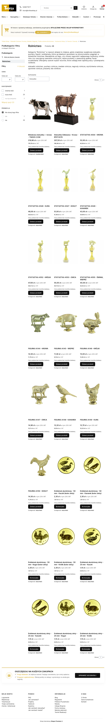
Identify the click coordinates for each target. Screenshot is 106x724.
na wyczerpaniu (10, 98)
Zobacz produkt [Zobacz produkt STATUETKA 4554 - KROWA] (87, 150)
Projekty (31, 702)
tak (6, 116)
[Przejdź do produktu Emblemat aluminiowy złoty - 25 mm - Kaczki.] (92, 536)
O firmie (84, 697)
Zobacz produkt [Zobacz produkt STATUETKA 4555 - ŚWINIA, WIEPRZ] (87, 293)
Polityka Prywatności (62, 702)
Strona (96, 80)
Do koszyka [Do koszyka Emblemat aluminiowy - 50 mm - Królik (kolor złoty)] (60, 578)
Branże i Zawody (72, 41)
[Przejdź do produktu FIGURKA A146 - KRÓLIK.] (92, 323)
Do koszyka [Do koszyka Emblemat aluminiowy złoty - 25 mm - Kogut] (60, 649)
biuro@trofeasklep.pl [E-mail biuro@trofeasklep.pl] (30, 10)
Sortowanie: (32, 75)
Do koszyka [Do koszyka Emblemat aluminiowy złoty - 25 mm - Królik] (86, 649)
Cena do (18, 76)
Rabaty (57, 704)
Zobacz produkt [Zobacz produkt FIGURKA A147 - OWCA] (35, 435)
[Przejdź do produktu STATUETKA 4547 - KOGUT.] (66, 180)
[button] (75, 8)
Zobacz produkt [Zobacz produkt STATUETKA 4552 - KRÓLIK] (35, 293)
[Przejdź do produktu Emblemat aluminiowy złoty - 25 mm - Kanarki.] (40, 607)
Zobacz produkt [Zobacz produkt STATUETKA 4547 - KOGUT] (61, 221)
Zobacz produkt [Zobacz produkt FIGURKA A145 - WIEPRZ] (61, 364)
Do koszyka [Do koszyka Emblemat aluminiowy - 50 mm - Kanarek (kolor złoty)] (86, 506)
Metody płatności (61, 710)
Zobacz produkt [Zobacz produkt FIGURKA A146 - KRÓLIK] (87, 364)
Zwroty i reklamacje (8, 706)
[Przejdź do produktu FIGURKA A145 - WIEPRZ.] (66, 323)
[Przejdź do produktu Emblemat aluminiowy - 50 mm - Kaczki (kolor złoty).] (66, 465)
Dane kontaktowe (87, 699)
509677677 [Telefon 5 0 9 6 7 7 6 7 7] (27, 7)
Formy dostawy (60, 708)
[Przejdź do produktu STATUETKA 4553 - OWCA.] (66, 251)
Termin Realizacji (60, 712)
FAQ (29, 697)
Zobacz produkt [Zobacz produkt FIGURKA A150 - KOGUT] (35, 506)
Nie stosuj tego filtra (12, 112)
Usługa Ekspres (60, 706)
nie (6, 120)
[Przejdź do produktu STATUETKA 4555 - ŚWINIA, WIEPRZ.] (92, 251)
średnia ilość (9, 91)
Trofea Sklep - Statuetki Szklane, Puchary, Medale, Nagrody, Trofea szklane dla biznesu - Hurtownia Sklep (33, 41)
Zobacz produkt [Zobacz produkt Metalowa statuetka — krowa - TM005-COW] (35, 150)
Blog (56, 697)
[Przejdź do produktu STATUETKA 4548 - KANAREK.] (92, 180)
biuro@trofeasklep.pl (71, 32)
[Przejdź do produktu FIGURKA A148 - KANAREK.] (66, 394)
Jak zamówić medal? (35, 710)
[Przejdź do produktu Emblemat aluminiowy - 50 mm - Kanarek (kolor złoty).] (92, 465)
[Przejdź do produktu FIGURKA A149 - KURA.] (92, 394)
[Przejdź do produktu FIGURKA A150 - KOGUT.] (40, 465)
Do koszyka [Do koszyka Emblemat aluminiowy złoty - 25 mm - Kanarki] (34, 649)
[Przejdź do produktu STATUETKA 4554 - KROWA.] (92, 109)
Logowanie (5, 697)
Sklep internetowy (50, 721)
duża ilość (8, 94)
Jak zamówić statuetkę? (36, 708)
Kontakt (83, 702)
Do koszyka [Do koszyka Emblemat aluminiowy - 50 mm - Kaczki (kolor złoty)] (60, 506)
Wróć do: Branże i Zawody (11, 57)
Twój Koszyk (6, 702)
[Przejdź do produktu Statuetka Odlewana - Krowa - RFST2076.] (66, 109)
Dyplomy (31, 706)
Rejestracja (5, 699)
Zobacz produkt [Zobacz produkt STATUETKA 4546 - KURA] (35, 221)
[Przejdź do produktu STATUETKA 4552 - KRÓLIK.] (40, 251)
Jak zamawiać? (42, 32)
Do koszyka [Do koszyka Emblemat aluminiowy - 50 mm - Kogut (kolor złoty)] (34, 578)
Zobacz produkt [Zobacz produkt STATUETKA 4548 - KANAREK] (87, 221)
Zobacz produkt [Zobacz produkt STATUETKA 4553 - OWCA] (61, 293)
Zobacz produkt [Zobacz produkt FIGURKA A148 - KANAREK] (61, 435)
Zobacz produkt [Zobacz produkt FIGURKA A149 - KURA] (87, 435)
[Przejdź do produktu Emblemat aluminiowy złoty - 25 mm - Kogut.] (66, 607)
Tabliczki (31, 704)
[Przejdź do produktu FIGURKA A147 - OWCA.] (40, 394)
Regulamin (58, 699)
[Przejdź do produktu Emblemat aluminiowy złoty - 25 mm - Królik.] (92, 607)
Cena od (4, 76)
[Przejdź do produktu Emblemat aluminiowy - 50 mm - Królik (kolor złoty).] (66, 536)
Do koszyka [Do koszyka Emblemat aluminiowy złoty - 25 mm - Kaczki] (86, 578)
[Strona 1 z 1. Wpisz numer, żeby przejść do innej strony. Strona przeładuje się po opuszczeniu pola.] (100, 80)
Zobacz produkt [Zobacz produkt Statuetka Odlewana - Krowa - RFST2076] (61, 150)
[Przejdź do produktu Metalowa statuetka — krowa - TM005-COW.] (40, 109)
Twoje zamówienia (8, 704)
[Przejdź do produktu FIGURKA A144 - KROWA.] (40, 323)
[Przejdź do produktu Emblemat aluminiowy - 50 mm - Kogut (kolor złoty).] (40, 536)
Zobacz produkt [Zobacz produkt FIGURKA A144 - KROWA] (35, 364)
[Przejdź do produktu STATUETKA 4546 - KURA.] (40, 180)
